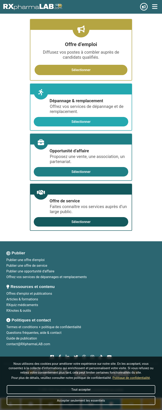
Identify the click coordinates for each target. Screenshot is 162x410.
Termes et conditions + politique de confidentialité (43, 327)
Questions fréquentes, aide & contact (33, 333)
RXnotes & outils (18, 311)
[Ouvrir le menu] (155, 7)
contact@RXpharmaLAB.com (28, 344)
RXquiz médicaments (22, 305)
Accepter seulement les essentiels (81, 400)
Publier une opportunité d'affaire (30, 271)
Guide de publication (21, 338)
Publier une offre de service (26, 266)
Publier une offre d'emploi (25, 260)
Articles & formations (22, 299)
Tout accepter (81, 389)
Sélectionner (81, 70)
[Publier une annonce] (144, 7)
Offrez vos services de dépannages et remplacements (46, 277)
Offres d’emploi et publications (29, 294)
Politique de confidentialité (131, 378)
